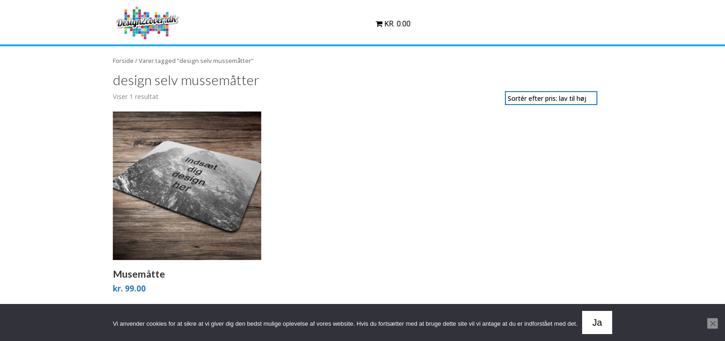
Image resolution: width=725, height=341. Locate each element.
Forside (123, 60)
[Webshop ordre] (551, 98)
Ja (597, 322)
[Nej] (712, 323)
